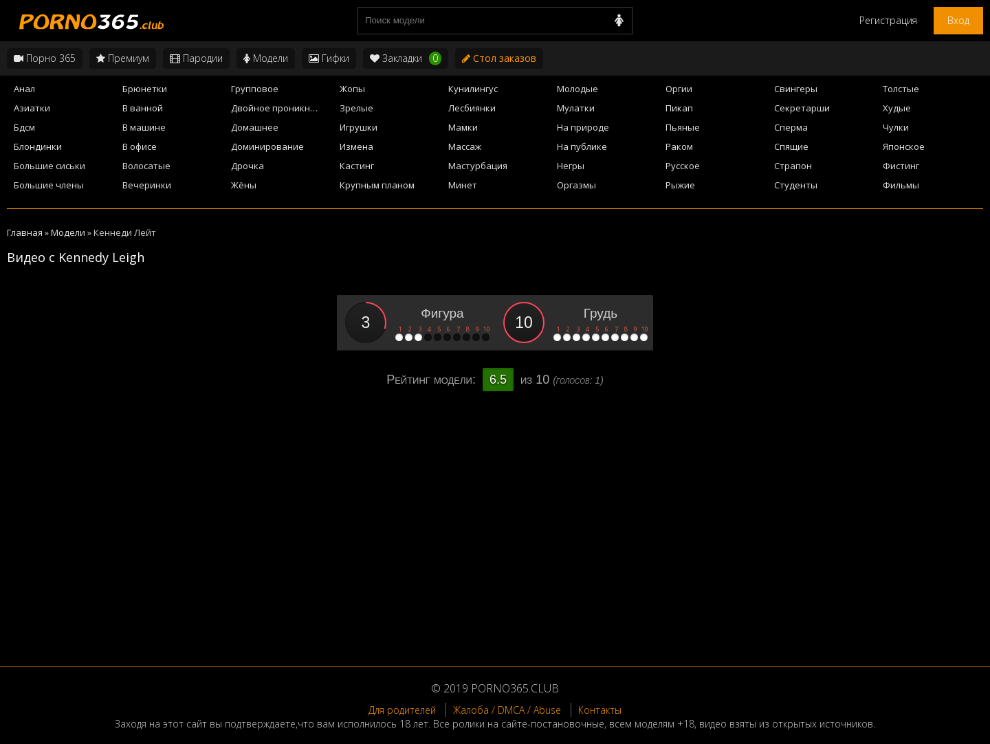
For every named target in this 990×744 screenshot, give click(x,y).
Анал (24, 89)
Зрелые (356, 108)
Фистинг (901, 166)
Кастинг (357, 166)
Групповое (254, 89)
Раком (679, 146)
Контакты (600, 709)
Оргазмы (576, 185)
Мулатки (576, 108)
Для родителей (402, 709)
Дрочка (247, 166)
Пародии (196, 58)
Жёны (243, 185)
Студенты (795, 185)
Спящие (791, 146)
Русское (683, 166)
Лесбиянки (472, 108)
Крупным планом (377, 185)
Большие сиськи (49, 166)
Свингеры (795, 89)
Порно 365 (45, 58)
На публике (582, 146)
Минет (462, 185)
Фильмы (901, 185)
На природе (583, 127)
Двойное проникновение (281, 108)
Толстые (901, 89)
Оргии (679, 89)
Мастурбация (477, 166)
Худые (897, 108)
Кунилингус (473, 89)
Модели (265, 58)
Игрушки (358, 127)
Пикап (679, 108)
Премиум (122, 58)
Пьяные (683, 127)
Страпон (793, 166)
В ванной (142, 108)
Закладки (405, 58)
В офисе (139, 146)
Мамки (463, 127)
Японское (904, 146)
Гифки (329, 58)
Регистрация (888, 20)
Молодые (577, 89)
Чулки (896, 127)
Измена (356, 146)
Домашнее (254, 127)
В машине (144, 127)
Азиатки (32, 108)
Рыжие (680, 185)
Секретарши (802, 108)
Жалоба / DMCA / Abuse (507, 709)
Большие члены (49, 185)
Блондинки (38, 146)
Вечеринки (146, 185)
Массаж (464, 146)
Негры (570, 166)
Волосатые (146, 166)
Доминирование (267, 146)
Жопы (352, 89)
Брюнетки (144, 89)
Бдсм (24, 127)
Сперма (791, 127)
